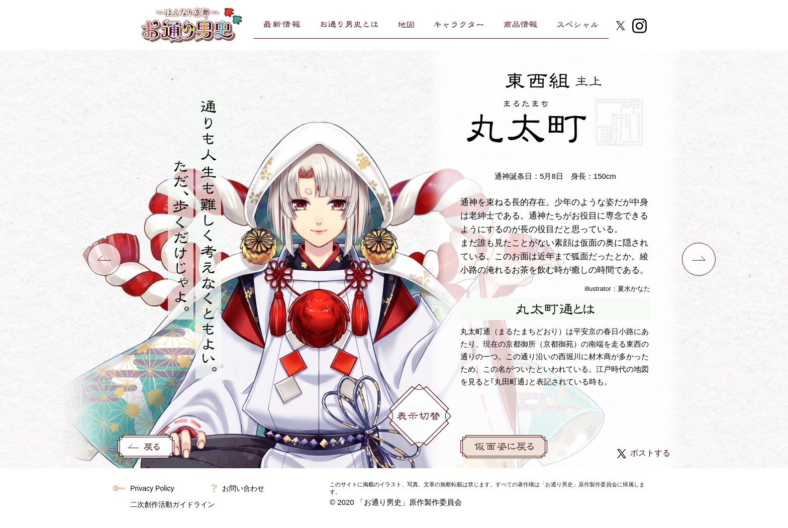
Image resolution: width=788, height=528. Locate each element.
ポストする (643, 453)
